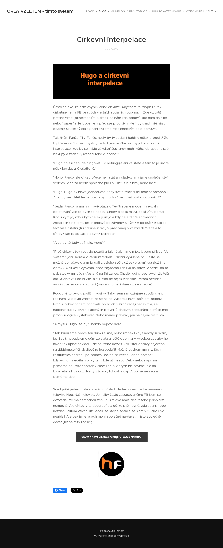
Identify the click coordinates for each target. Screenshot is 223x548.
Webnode (123, 535)
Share (60, 490)
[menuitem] (89, 11)
